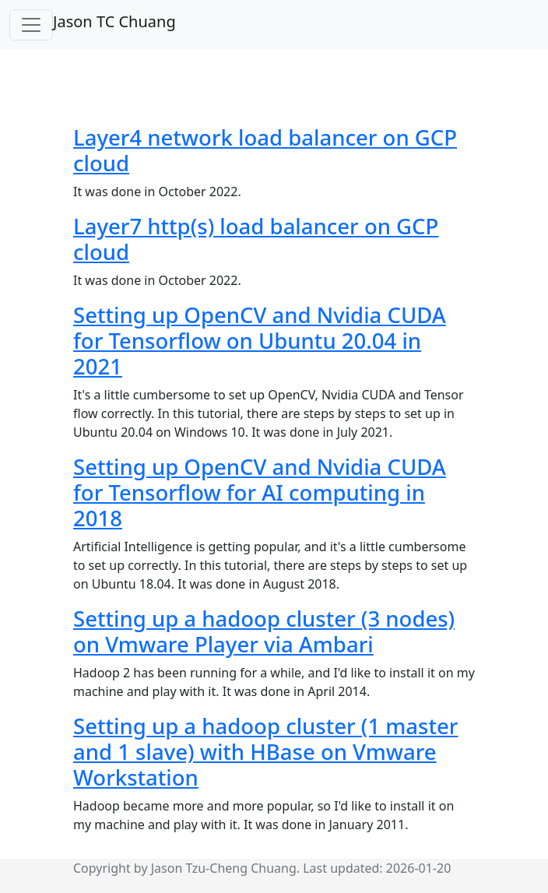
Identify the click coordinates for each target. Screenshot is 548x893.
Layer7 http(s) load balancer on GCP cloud (255, 239)
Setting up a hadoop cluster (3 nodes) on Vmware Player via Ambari (264, 631)
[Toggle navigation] (31, 24)
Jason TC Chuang (114, 21)
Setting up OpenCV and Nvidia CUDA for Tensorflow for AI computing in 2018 (259, 492)
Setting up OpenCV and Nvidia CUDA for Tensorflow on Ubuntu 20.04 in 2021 (259, 341)
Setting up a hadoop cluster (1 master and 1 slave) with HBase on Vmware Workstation (265, 752)
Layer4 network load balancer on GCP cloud (265, 150)
